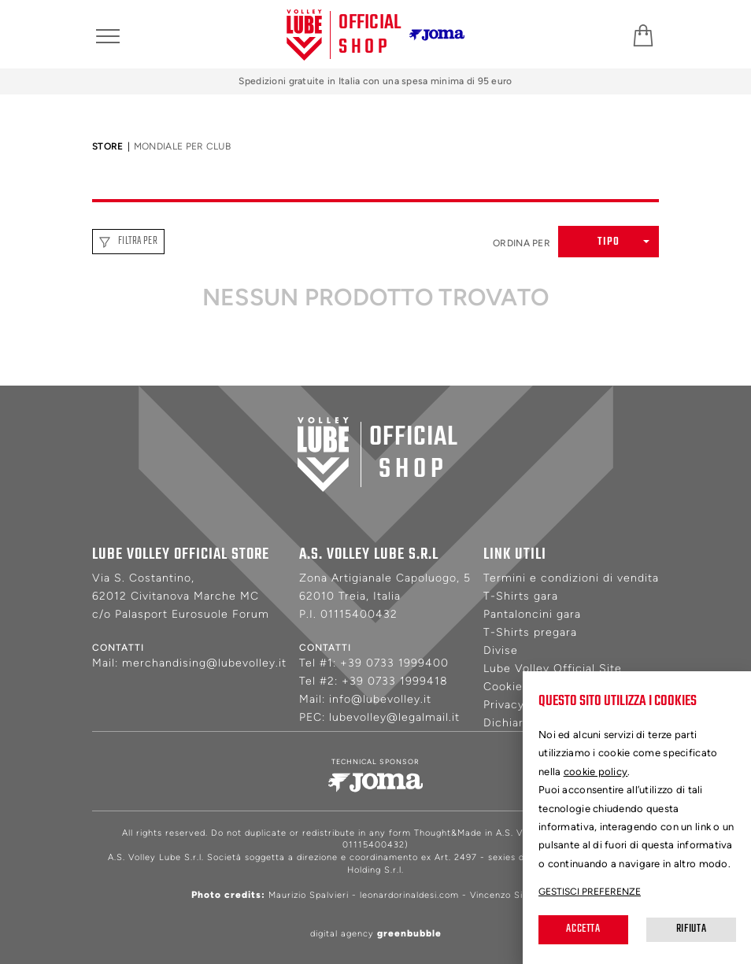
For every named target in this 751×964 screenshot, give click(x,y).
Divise (500, 650)
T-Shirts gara (520, 596)
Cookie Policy (521, 686)
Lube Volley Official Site (552, 668)
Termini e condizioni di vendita (571, 578)
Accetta (583, 929)
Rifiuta (691, 929)
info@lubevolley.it (380, 699)
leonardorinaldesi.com (409, 895)
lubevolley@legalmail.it (394, 717)
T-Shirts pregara (530, 632)
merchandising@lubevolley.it (204, 663)
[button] (608, 241)
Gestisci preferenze (589, 891)
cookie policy (596, 771)
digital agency (376, 934)
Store (108, 146)
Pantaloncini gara (532, 614)
